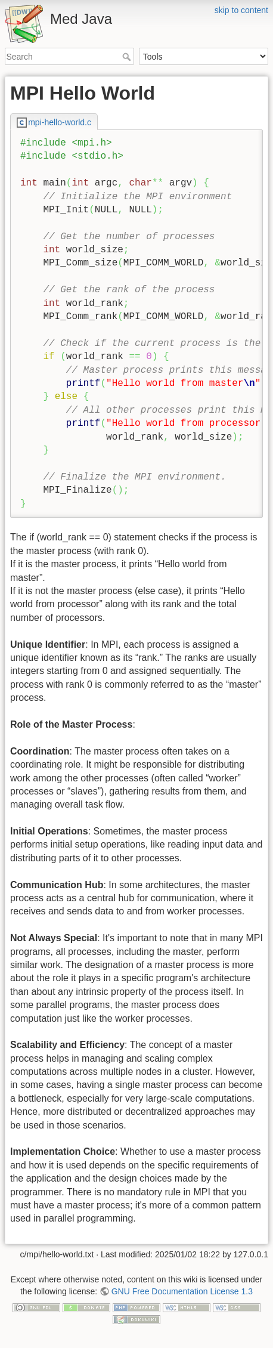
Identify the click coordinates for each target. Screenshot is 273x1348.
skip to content (241, 10)
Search (128, 56)
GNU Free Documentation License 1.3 (182, 1291)
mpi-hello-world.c (59, 122)
